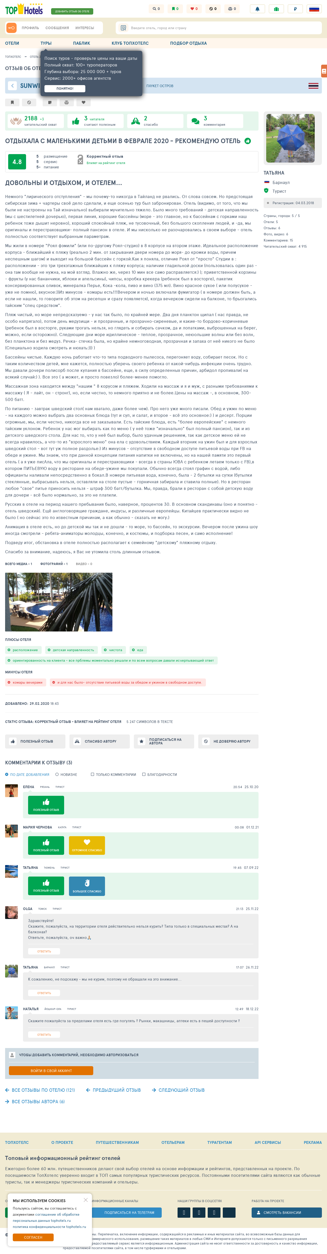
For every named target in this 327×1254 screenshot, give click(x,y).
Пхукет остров (159, 85)
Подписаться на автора (165, 741)
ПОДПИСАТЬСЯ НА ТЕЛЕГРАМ (129, 1212)
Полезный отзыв (36, 741)
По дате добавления (29, 774)
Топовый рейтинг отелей (62, 1158)
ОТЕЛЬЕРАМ (173, 1142)
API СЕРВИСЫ (268, 1142)
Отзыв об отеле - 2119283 (39, 68)
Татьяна (274, 172)
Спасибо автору (100, 741)
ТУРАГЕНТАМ (219, 1142)
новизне (69, 774)
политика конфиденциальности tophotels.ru (49, 1226)
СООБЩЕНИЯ (57, 27)
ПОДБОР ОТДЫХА (188, 43)
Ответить (44, 951)
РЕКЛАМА (313, 1142)
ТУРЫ (46, 43)
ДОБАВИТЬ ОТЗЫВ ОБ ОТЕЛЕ (72, 11)
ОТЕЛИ (12, 43)
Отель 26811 (38, 57)
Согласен (33, 1237)
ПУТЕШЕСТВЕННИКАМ (117, 1142)
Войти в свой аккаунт (51, 1070)
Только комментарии (116, 774)
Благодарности (162, 774)
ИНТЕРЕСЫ (84, 27)
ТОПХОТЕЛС (17, 1142)
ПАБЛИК (81, 43)
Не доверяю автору (232, 741)
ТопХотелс (13, 57)
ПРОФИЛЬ (30, 27)
